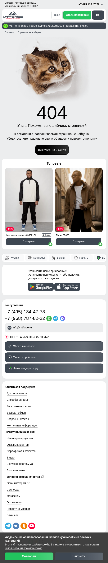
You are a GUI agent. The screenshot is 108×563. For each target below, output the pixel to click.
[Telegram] (56, 318)
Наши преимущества (20, 438)
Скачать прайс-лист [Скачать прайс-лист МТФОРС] (25, 357)
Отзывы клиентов (18, 444)
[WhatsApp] (49, 318)
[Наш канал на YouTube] (31, 526)
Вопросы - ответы (18, 419)
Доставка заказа (17, 393)
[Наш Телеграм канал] (8, 526)
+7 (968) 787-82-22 (25, 318)
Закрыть (79, 556)
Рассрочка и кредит (19, 406)
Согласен (29, 556)
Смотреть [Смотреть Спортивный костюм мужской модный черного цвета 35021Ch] (29, 241)
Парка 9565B (63, 235)
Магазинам (13, 495)
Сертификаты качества (21, 451)
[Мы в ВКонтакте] (16, 526)
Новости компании (18, 508)
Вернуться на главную (52, 149)
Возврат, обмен (16, 412)
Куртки (15, 257)
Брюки (61, 257)
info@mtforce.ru (22, 327)
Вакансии (13, 515)
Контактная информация (22, 425)
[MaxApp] (63, 318)
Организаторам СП (18, 483)
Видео (11, 457)
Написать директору (25, 368)
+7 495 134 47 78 (91, 4)
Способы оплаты (17, 399)
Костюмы (39, 257)
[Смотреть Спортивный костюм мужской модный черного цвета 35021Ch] (29, 200)
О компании (14, 502)
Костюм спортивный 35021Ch (21, 235)
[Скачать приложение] (41, 287)
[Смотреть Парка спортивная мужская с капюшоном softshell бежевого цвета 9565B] (79, 200)
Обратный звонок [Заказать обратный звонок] (24, 346)
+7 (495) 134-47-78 (25, 311)
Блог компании (16, 470)
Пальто (83, 257)
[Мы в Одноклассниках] (23, 526)
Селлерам (13, 489)
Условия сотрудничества (25, 477)
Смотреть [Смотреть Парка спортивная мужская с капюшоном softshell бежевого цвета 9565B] (79, 241)
